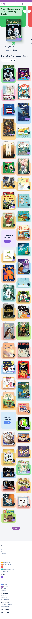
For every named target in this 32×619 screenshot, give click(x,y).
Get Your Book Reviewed (6, 604)
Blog (2, 549)
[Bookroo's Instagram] (2, 612)
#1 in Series (12, 134)
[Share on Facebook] (9, 60)
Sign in (26, 4)
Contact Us (3, 555)
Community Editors (5, 599)
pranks (12, 138)
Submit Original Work (5, 606)
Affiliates (3, 557)
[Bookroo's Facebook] (5, 612)
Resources (3, 590)
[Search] (30, 4)
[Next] (29, 11)
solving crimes (12, 137)
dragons (27, 492)
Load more (15, 528)
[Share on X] (11, 60)
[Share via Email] (14, 60)
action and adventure (21, 492)
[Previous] (24, 11)
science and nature (8, 319)
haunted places (7, 138)
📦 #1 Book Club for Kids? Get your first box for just (15, 1)
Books (26, 56)
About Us (3, 547)
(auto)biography (26, 338)
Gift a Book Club (4, 571)
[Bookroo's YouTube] (8, 612)
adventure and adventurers (22, 136)
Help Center (3, 553)
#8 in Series (19, 39)
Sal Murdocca (14, 50)
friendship (6, 409)
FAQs (2, 551)
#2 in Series (27, 427)
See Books (7, 241)
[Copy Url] (6, 60)
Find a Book (3, 595)
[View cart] (22, 4)
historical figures (20, 338)
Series (13, 113)
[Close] (31, 1)
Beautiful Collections (5, 579)
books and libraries (6, 137)
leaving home (24, 137)
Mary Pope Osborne (14, 49)
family (28, 136)
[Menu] (1, 4)
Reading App (4, 597)
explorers (10, 409)
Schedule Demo (4, 588)
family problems (21, 122)
